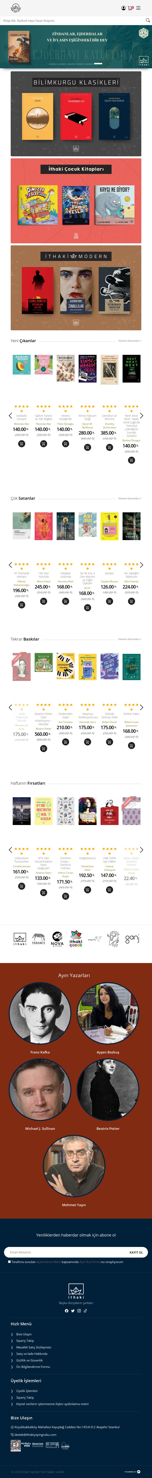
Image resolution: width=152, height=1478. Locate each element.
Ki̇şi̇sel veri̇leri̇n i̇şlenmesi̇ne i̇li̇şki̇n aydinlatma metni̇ (52, 1404)
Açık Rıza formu (90, 1262)
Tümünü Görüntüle (129, 340)
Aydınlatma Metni (48, 1262)
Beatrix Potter (108, 1128)
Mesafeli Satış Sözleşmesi (33, 1347)
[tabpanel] (76, 47)
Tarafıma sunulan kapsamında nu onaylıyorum (65, 1262)
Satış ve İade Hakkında (31, 1354)
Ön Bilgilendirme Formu (33, 1367)
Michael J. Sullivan (40, 1128)
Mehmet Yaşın (74, 1205)
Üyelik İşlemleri (27, 1391)
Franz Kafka (40, 1052)
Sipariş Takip (25, 1341)
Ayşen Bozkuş (108, 1052)
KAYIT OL (136, 1252)
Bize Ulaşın (24, 1334)
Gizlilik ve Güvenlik (29, 1360)
